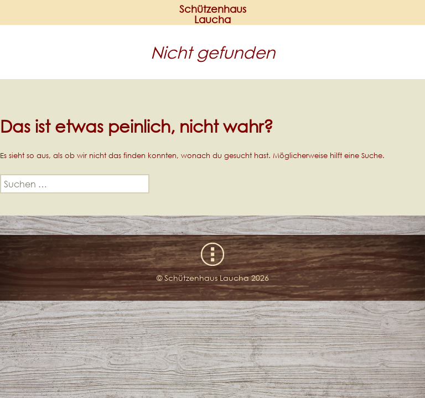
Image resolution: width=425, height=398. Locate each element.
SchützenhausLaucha (212, 14)
